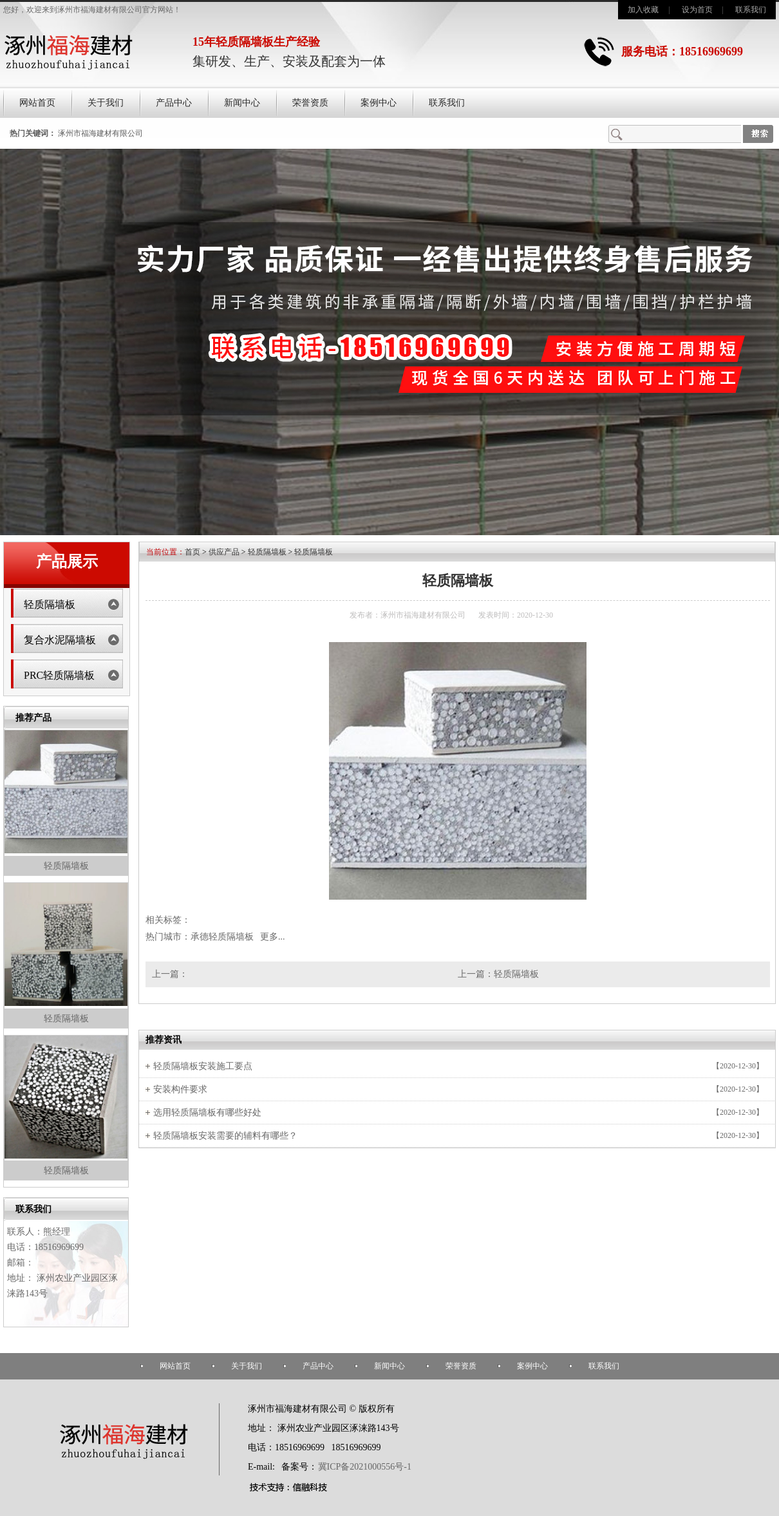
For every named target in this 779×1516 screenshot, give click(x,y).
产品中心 (174, 103)
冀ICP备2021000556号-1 (364, 1467)
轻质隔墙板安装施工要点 (202, 1066)
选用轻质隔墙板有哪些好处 (207, 1112)
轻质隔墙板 (49, 604)
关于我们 (106, 103)
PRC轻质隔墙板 (59, 675)
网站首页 (37, 103)
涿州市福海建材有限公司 (100, 133)
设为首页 (697, 9)
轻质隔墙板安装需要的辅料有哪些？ (225, 1136)
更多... (272, 937)
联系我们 (750, 9)
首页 (192, 551)
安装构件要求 (180, 1089)
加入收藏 (643, 9)
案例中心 (379, 103)
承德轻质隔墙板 (222, 937)
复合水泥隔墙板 (60, 639)
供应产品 (224, 551)
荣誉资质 (310, 103)
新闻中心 (242, 103)
